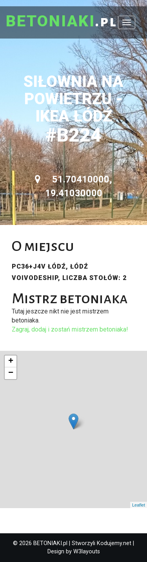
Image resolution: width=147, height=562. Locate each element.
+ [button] (10, 361)
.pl (61, 21)
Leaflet (138, 505)
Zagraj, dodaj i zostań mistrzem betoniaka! (70, 329)
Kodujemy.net (114, 543)
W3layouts (86, 551)
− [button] (10, 373)
